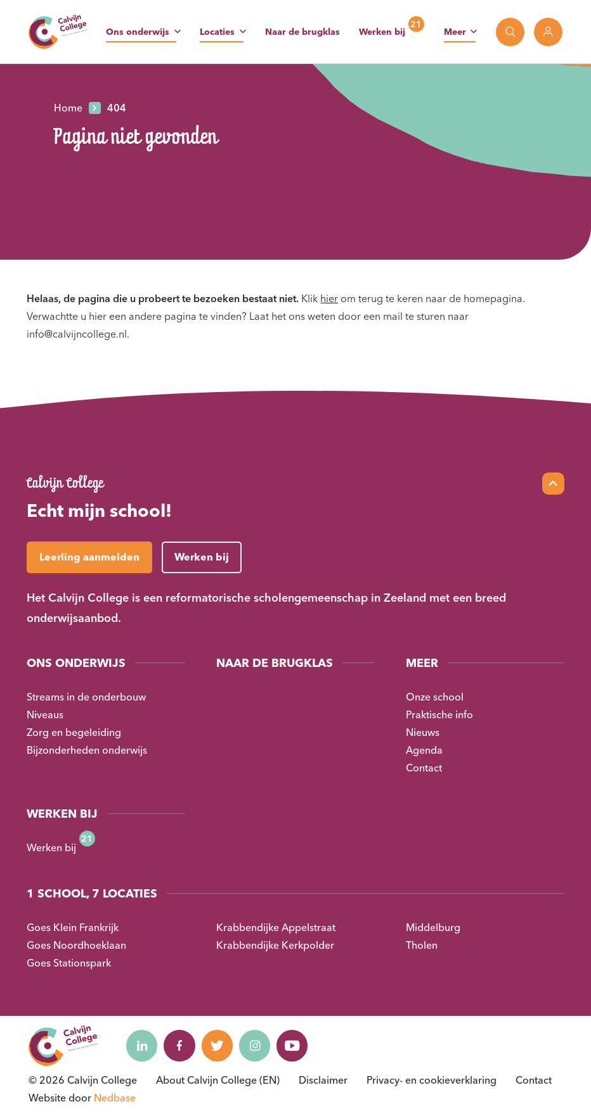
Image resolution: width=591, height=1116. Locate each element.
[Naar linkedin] (142, 1046)
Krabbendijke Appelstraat (275, 927)
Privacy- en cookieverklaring (432, 1080)
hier (329, 298)
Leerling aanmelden (89, 556)
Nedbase (115, 1097)
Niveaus (45, 714)
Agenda (424, 750)
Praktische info (439, 714)
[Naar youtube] (294, 1046)
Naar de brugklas (302, 31)
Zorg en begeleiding (74, 732)
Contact (424, 767)
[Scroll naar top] (553, 483)
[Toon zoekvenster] (510, 32)
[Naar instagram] (256, 1046)
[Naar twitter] (218, 1046)
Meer (455, 31)
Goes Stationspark (69, 962)
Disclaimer (323, 1080)
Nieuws (422, 732)
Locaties (217, 31)
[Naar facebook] (180, 1046)
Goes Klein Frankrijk (73, 927)
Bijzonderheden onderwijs (87, 750)
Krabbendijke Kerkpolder (275, 945)
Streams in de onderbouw (86, 696)
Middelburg (433, 927)
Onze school (435, 696)
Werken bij (382, 31)
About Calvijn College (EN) (218, 1080)
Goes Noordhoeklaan (76, 945)
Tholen (422, 945)
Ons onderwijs (137, 31)
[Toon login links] (548, 32)
